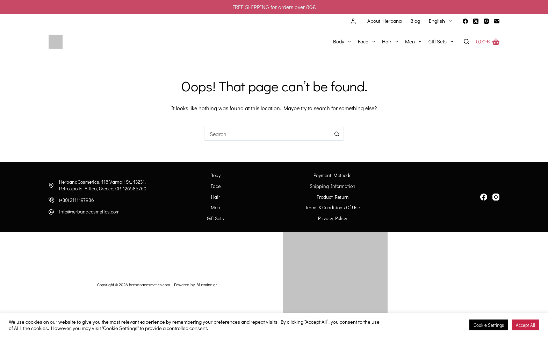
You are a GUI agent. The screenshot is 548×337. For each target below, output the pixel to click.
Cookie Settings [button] (489, 325)
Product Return (333, 197)
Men (414, 41)
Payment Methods (332, 175)
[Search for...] (267, 134)
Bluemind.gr (206, 284)
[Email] (496, 21)
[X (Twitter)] (475, 21)
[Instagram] (486, 21)
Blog (415, 20)
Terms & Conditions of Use (332, 207)
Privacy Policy (332, 218)
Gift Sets (442, 41)
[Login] (353, 21)
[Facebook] (465, 21)
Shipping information (332, 186)
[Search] (466, 41)
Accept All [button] (525, 325)
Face (368, 41)
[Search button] (337, 134)
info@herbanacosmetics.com (89, 211)
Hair (391, 41)
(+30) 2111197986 (76, 200)
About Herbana (384, 20)
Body (343, 41)
